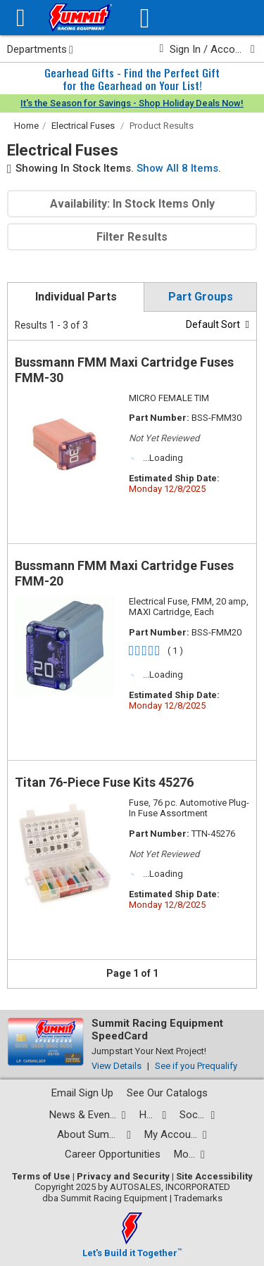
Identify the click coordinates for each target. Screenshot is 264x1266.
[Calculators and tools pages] (189, 1154)
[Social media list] (197, 1115)
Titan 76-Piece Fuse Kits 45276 (104, 782)
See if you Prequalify (196, 1066)
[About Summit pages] (94, 1135)
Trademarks (198, 1198)
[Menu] (20, 18)
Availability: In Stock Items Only (132, 203)
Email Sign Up (82, 1093)
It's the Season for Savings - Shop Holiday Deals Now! (132, 103)
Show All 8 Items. (179, 168)
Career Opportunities (113, 1154)
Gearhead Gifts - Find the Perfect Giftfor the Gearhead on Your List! (132, 79)
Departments (40, 49)
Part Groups (200, 296)
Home (26, 125)
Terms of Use (41, 1176)
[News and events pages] (87, 1115)
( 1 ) (175, 650)
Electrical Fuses (83, 125)
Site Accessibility (214, 1176)
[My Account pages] (175, 1135)
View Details (117, 1066)
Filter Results (132, 236)
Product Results (162, 125)
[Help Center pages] (153, 1115)
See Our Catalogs (167, 1093)
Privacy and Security (123, 1176)
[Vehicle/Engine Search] (145, 18)
